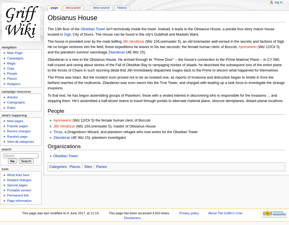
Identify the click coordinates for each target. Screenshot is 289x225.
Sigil (67, 34)
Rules (11, 107)
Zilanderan (116, 52)
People (12, 73)
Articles (12, 97)
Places (74, 167)
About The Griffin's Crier (225, 213)
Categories (58, 167)
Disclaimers (132, 218)
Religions (13, 84)
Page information (19, 200)
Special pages (17, 185)
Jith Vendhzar (133, 42)
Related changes (19, 180)
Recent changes (18, 131)
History (122, 7)
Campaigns (15, 58)
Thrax (57, 132)
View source (101, 7)
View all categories (20, 141)
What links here (18, 175)
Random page (17, 136)
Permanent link (18, 195)
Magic (11, 63)
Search (7, 149)
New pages (15, 121)
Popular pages (17, 126)
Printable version (19, 190)
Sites (88, 167)
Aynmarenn (247, 47)
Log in (279, 2)
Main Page (15, 53)
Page (54, 7)
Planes (101, 167)
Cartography (16, 102)
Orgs (10, 68)
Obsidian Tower (93, 29)
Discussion (73, 7)
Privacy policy (189, 213)
